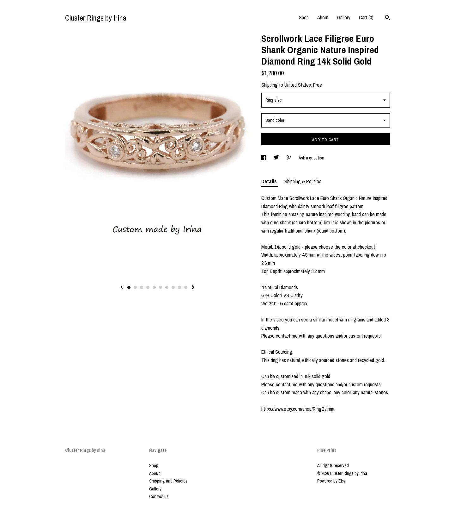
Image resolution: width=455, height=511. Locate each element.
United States (297, 84)
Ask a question (311, 158)
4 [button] (147, 287)
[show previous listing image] (121, 287)
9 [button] (179, 287)
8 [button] (173, 287)
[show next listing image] (193, 287)
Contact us (158, 496)
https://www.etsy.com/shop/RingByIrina (297, 408)
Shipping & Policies (302, 181)
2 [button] (135, 287)
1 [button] (128, 287)
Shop (304, 17)
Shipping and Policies (168, 481)
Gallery (343, 17)
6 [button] (160, 287)
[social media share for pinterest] (289, 158)
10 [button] (185, 287)
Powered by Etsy (331, 481)
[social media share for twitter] (277, 158)
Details (269, 181)
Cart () (366, 17)
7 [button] (166, 287)
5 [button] (154, 287)
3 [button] (141, 287)
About (323, 17)
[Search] (387, 18)
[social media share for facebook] (264, 158)
